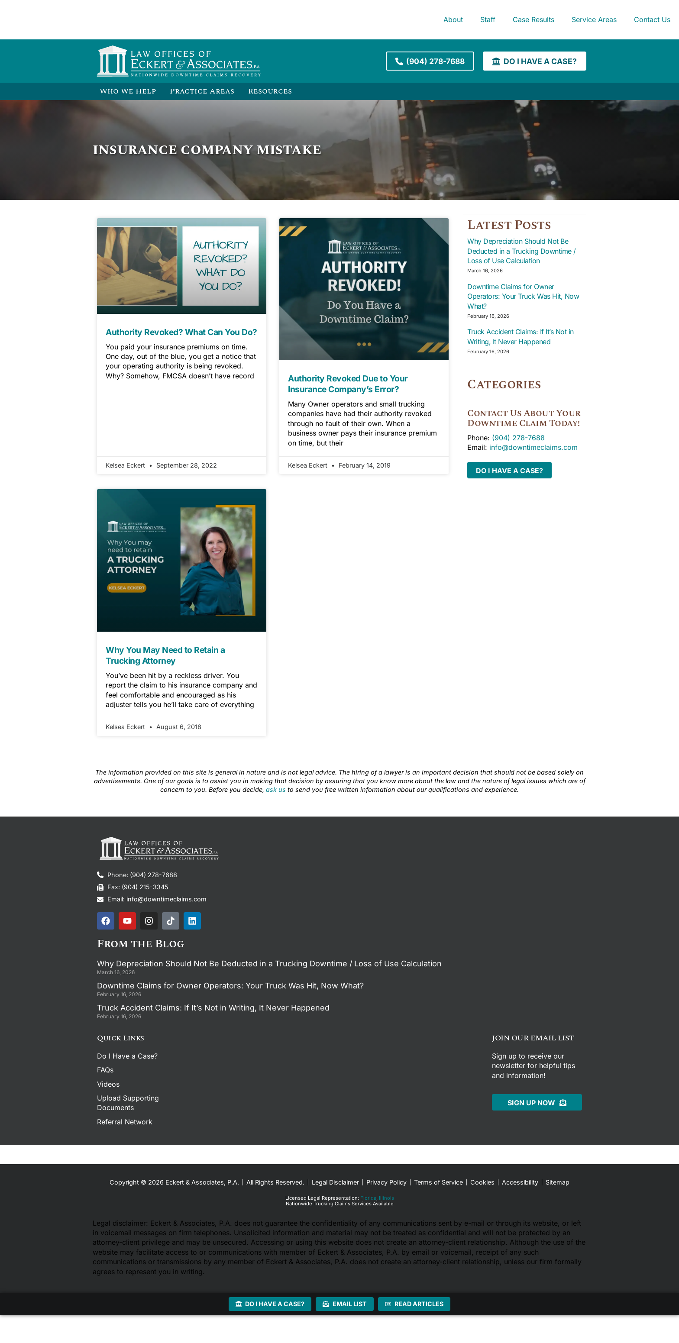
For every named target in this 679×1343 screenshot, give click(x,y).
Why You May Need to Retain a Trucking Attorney (165, 655)
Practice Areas (202, 91)
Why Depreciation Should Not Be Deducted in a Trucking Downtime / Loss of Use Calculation (521, 250)
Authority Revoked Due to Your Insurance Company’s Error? (348, 383)
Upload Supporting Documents (128, 1103)
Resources (270, 91)
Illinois (386, 1198)
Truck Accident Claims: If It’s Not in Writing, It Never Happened (213, 1007)
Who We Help (128, 91)
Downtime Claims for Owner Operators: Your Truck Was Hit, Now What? (523, 296)
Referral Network (124, 1121)
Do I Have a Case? (127, 1056)
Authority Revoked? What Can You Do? (181, 332)
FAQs (105, 1069)
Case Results (533, 19)
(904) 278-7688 (518, 437)
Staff (487, 19)
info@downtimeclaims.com (533, 446)
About (453, 19)
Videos (108, 1084)
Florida (368, 1198)
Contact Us (652, 19)
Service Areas (594, 19)
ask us (276, 789)
